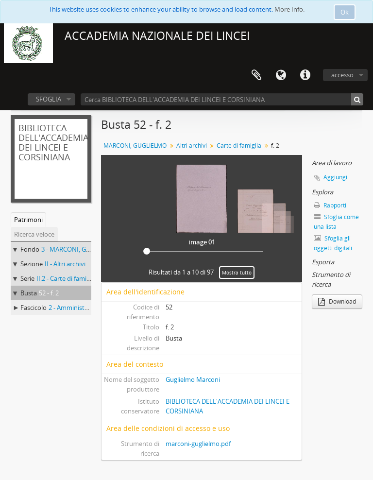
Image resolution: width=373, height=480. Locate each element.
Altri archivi (191, 145)
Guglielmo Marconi (193, 379)
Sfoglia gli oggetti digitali (333, 243)
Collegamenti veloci (305, 75)
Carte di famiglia (239, 145)
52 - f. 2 (49, 293)
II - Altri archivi (65, 263)
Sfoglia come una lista (336, 222)
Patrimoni (28, 219)
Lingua (281, 75)
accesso (342, 74)
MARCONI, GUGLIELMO (135, 145)
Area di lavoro (256, 75)
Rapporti (330, 205)
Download (337, 301)
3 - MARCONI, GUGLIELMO (79, 249)
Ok (344, 12)
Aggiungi (335, 177)
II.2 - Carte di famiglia (66, 278)
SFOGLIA (48, 99)
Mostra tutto (237, 272)
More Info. (289, 9)
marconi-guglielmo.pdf (198, 443)
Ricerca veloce (34, 234)
